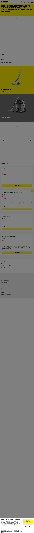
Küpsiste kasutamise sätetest (6, 531)
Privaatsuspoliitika (16, 531)
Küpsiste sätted (28, 526)
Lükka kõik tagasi (28, 524)
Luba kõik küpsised (28, 521)
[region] (17, 525)
